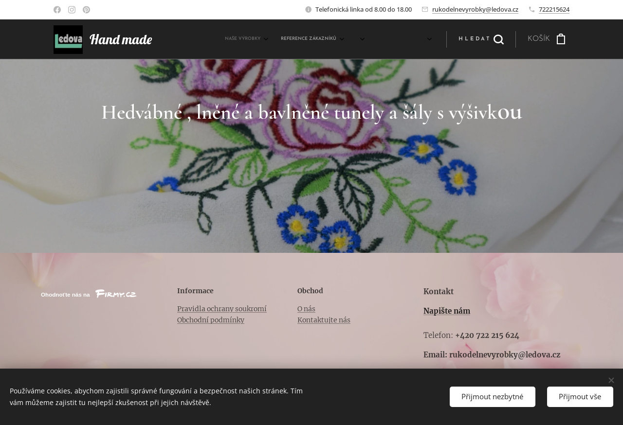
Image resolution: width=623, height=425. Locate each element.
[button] (480, 39)
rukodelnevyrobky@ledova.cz (475, 9)
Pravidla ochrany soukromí (222, 308)
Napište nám (446, 311)
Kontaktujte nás (323, 320)
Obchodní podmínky (210, 320)
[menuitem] (325, 39)
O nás (306, 308)
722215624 (554, 9)
